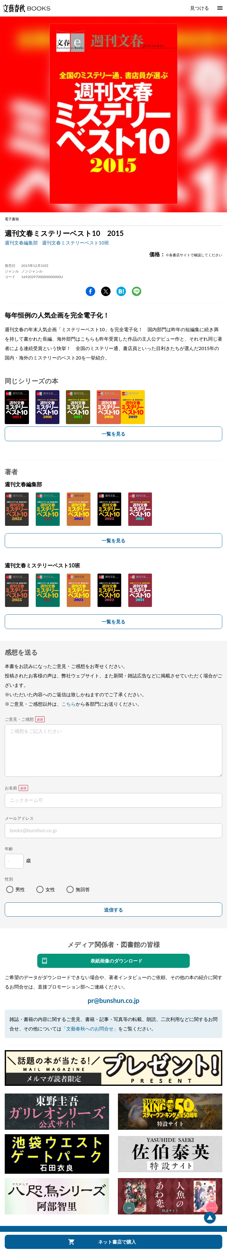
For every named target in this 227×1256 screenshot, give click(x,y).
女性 (50, 889)
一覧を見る (113, 433)
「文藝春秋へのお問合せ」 (89, 1028)
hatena (121, 291)
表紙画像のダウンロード (116, 960)
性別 (9, 878)
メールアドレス (19, 818)
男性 (20, 889)
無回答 (83, 889)
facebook (90, 291)
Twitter (106, 291)
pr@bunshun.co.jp (113, 1000)
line (136, 291)
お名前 (11, 787)
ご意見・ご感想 (19, 719)
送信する (113, 909)
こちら (68, 704)
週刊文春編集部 (21, 242)
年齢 (9, 848)
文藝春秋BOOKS (26, 8)
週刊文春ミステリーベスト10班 (75, 242)
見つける (199, 8)
